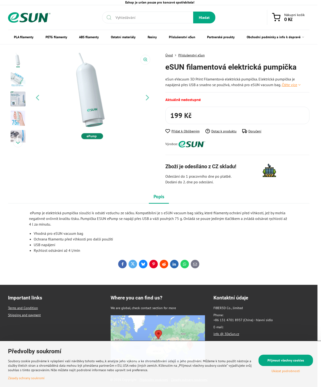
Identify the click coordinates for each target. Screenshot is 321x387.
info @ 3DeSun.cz (226, 334)
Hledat (204, 17)
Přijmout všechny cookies (285, 360)
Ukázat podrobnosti (285, 371)
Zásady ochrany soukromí (26, 378)
